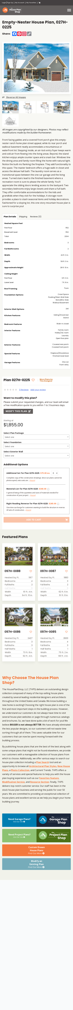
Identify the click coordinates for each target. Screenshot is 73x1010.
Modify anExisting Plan (36, 864)
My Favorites (31, 2)
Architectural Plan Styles (42, 766)
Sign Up (10, 2)
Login (4, 2)
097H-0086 (12, 631)
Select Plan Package (14, 433)
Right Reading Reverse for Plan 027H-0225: (31, 503)
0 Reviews (24, 389)
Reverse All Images (14, 97)
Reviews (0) (35, 216)
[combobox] (36, 437)
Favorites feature (49, 778)
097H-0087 (48, 571)
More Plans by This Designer (46, 380)
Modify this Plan (18, 411)
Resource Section (39, 781)
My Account (19, 2)
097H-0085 (48, 631)
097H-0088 (12, 571)
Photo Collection (20, 770)
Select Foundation (12, 442)
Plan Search (42, 762)
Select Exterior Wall (13, 451)
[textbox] (36, 437)
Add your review (38, 389)
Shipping (23, 216)
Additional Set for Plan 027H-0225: (28, 473)
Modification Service (13, 781)
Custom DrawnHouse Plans (36, 850)
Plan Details (10, 216)
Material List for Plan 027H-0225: (26, 488)
